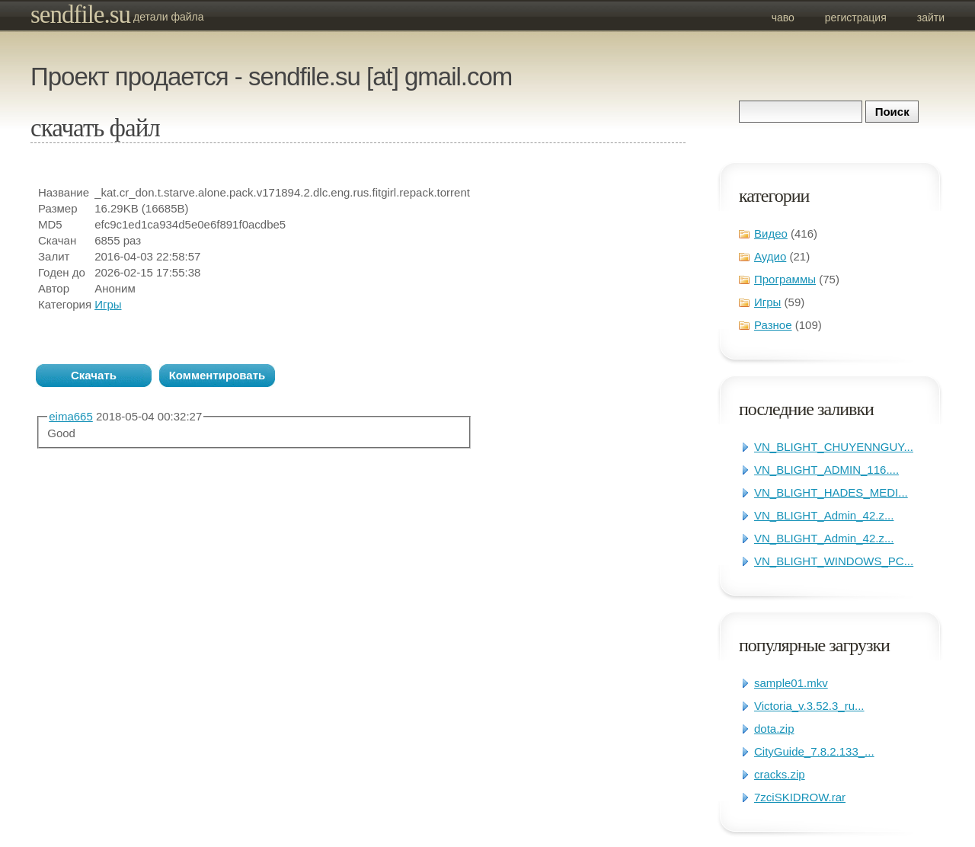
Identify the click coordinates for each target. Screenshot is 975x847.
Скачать (94, 375)
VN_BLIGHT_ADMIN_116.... (826, 469)
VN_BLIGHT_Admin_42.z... (823, 515)
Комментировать (217, 375)
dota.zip (774, 728)
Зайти (931, 17)
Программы (785, 279)
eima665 (71, 416)
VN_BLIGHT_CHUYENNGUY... (833, 446)
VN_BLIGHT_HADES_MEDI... (831, 492)
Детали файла (168, 17)
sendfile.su (80, 14)
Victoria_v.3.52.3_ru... (809, 705)
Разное (773, 324)
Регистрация (856, 17)
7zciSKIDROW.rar (800, 797)
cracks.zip (779, 774)
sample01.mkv (791, 682)
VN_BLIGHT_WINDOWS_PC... (833, 561)
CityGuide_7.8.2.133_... (814, 751)
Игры (767, 302)
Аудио (770, 256)
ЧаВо (783, 17)
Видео (771, 233)
